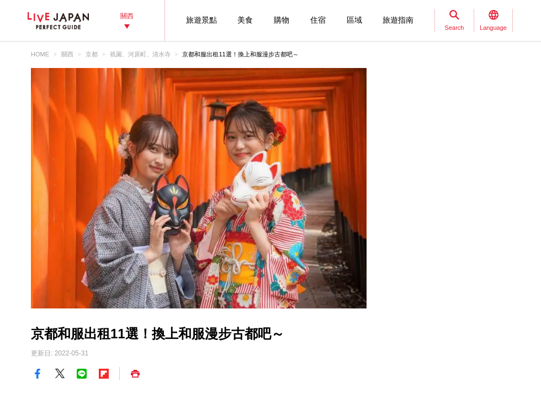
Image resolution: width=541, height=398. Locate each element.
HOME (40, 54)
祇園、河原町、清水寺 (140, 54)
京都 (92, 54)
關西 (67, 54)
